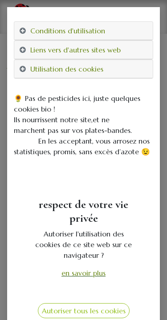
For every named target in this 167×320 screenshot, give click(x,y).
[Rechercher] (151, 52)
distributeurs (92, 70)
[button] (18, 189)
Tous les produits (34, 70)
